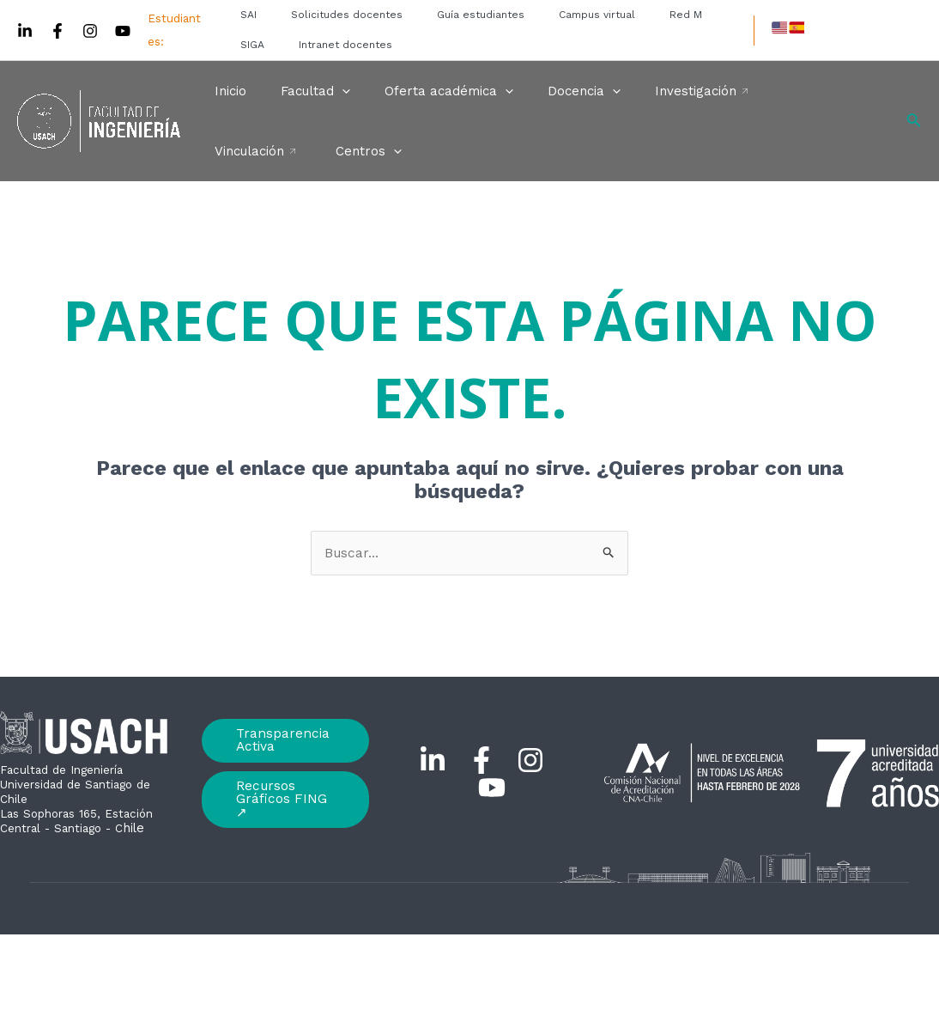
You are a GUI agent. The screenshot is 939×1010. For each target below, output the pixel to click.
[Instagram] (90, 31)
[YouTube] (122, 31)
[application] (329, 91)
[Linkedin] (25, 31)
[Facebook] (57, 31)
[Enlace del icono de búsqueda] (914, 121)
